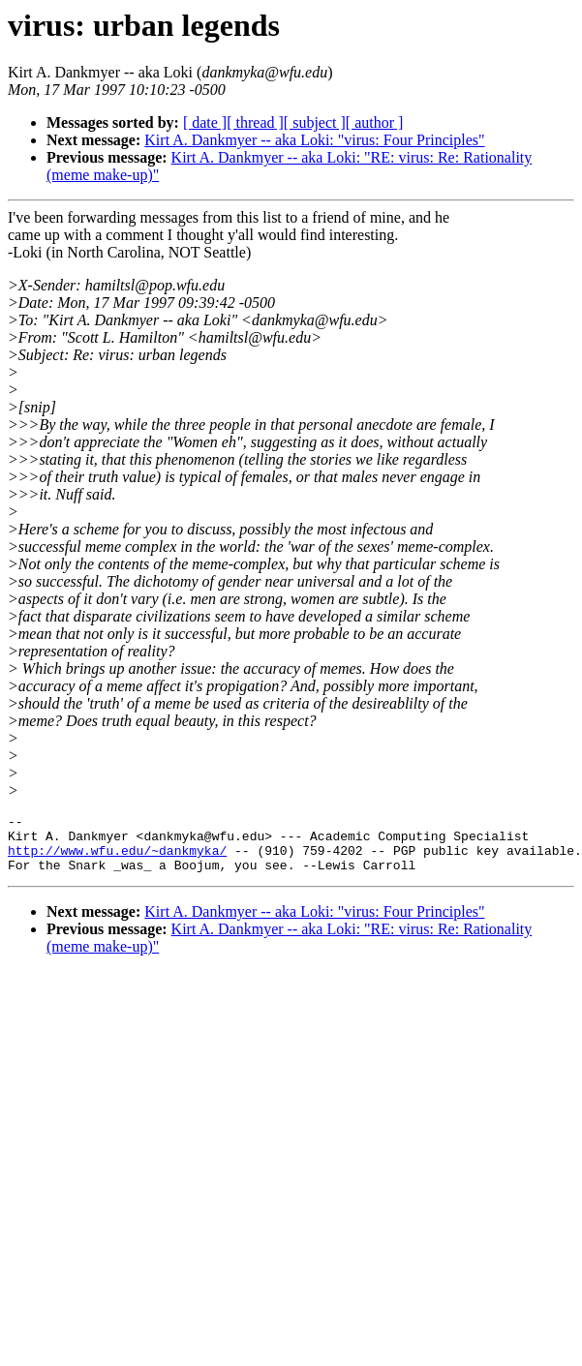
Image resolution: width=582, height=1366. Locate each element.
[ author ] (375, 122)
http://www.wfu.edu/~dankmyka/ (117, 858)
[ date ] (205, 122)
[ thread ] (255, 122)
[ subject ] (315, 122)
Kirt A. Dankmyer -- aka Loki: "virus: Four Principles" (314, 140)
